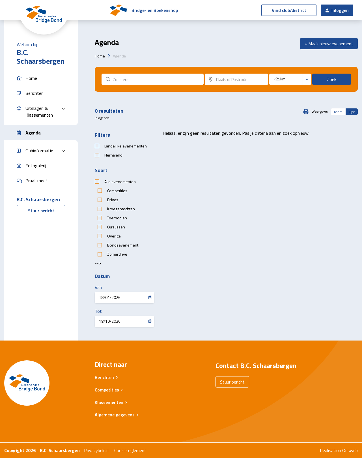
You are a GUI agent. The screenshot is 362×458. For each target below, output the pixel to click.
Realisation (330, 450)
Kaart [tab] (338, 111)
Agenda (119, 56)
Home (100, 56)
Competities (107, 389)
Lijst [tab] (352, 111)
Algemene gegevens (115, 414)
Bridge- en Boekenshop (155, 10)
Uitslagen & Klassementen (39, 111)
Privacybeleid (96, 450)
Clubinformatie (39, 150)
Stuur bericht (41, 210)
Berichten (104, 377)
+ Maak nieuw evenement (329, 43)
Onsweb (350, 450)
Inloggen (337, 10)
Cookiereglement (130, 450)
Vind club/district (289, 10)
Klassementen (109, 402)
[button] (41, 78)
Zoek (331, 79)
